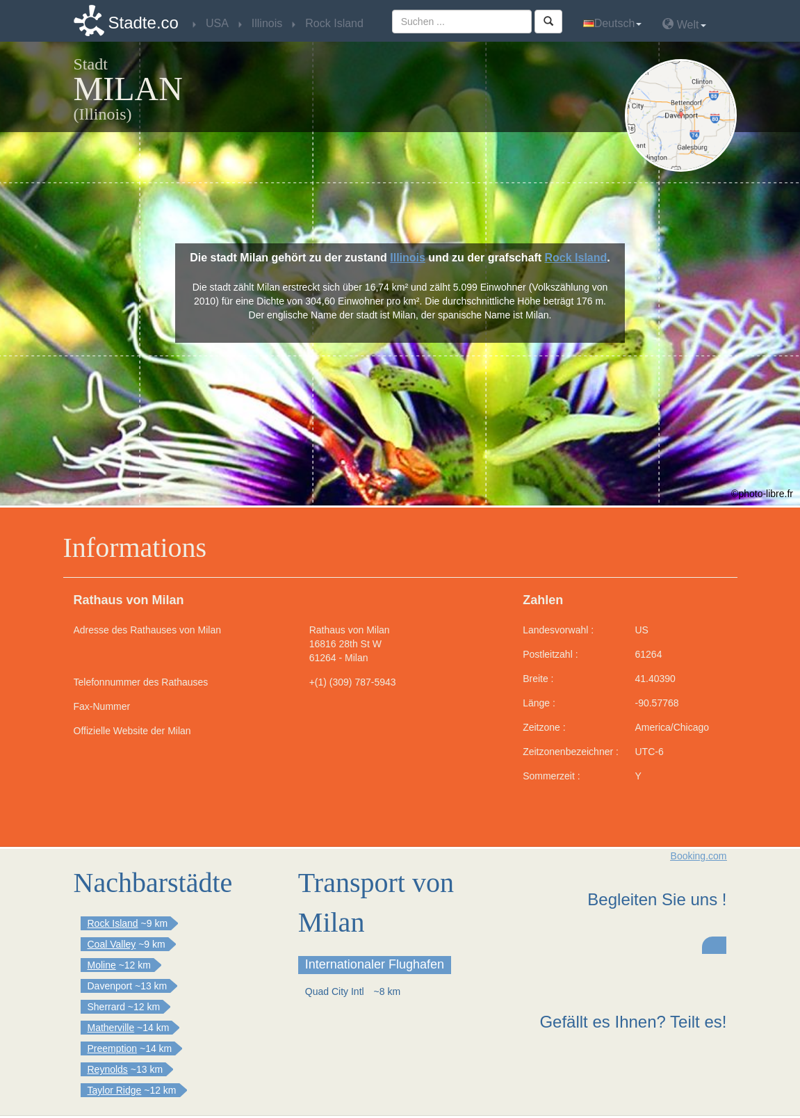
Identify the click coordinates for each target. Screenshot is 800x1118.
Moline (102, 965)
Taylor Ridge (115, 1090)
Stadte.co (143, 22)
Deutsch (612, 23)
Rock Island (575, 258)
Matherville (111, 1027)
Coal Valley (112, 944)
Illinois (407, 258)
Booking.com (699, 855)
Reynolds (108, 1069)
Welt (683, 24)
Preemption (113, 1048)
